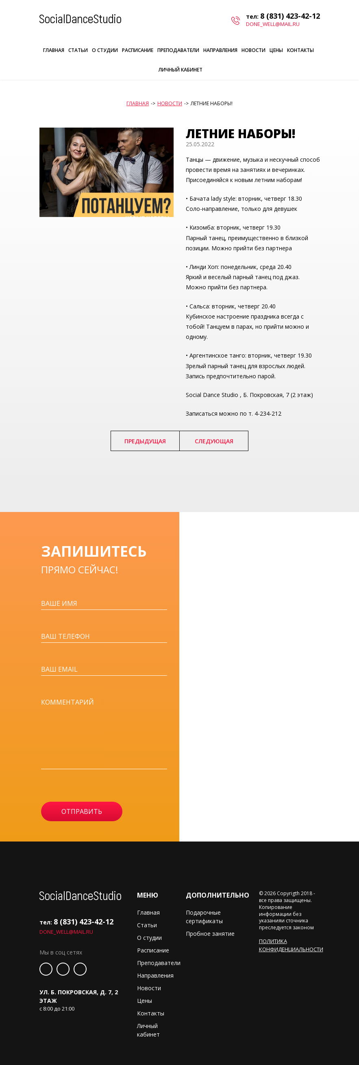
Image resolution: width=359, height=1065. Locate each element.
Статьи (78, 50)
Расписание (137, 50)
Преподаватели (178, 50)
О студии (105, 50)
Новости (253, 50)
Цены (276, 50)
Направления (220, 50)
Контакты (300, 50)
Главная (53, 50)
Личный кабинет (180, 69)
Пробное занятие (210, 933)
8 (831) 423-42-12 (290, 16)
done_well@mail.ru (273, 24)
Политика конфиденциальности (291, 945)
